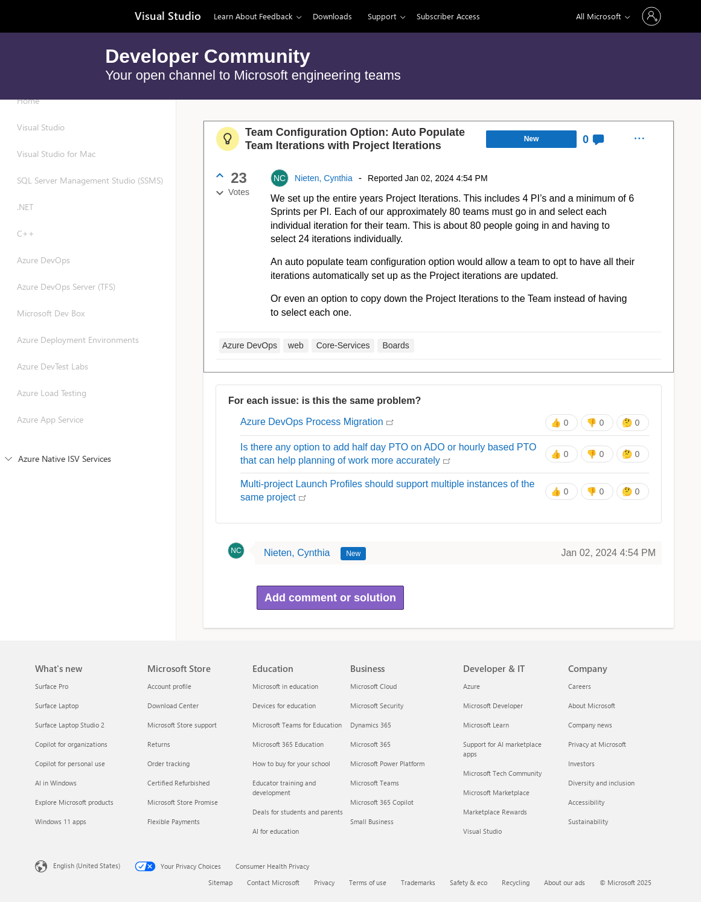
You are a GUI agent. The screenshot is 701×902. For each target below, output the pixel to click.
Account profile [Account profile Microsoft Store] (169, 686)
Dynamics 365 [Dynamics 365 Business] (370, 724)
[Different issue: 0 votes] (597, 422)
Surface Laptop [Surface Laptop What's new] (56, 705)
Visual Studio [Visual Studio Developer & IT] (482, 831)
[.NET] (88, 219)
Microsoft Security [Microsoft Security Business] (376, 705)
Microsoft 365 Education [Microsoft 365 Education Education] (288, 744)
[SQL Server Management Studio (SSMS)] (88, 192)
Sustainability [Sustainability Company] (588, 821)
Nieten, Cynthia (324, 178)
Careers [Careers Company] (579, 686)
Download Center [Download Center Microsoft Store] (173, 705)
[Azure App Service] (88, 431)
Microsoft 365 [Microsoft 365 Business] (370, 744)
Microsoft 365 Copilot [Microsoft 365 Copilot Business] (382, 802)
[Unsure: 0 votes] (632, 422)
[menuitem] (639, 138)
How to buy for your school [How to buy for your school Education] (291, 763)
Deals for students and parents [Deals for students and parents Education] (297, 811)
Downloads (332, 16)
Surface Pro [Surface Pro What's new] (51, 686)
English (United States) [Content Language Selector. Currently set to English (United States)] (86, 865)
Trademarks (418, 882)
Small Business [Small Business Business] (372, 821)
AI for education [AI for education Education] (275, 831)
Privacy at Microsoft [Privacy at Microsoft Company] (597, 744)
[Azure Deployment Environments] (88, 352)
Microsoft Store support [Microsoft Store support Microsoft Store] (182, 724)
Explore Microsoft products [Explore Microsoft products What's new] (74, 802)
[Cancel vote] (219, 193)
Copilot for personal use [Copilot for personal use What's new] (70, 763)
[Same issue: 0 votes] (561, 422)
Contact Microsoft (273, 882)
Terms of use (367, 882)
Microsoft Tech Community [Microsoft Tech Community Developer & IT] (502, 773)
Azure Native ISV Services (58, 459)
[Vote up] (219, 175)
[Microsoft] (76, 16)
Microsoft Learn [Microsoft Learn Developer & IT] (486, 724)
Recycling (516, 882)
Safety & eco (468, 882)
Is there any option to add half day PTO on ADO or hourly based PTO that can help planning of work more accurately (388, 455)
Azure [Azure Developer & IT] (471, 686)
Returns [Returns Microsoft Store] (158, 744)
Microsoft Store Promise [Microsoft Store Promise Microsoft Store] (182, 802)
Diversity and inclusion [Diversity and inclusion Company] (601, 782)
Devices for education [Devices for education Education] (284, 705)
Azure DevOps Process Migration (317, 422)
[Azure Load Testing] (88, 405)
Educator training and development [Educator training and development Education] (284, 787)
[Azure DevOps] (88, 272)
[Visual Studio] (167, 17)
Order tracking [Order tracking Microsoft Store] (168, 763)
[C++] (88, 245)
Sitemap (220, 882)
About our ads (564, 882)
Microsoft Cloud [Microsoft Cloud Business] (373, 686)
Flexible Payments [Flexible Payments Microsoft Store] (173, 821)
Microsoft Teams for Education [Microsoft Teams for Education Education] (297, 724)
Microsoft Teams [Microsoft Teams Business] (374, 782)
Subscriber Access (448, 16)
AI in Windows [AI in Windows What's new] (56, 782)
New (531, 139)
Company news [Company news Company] (590, 724)
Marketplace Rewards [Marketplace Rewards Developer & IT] (495, 811)
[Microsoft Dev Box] (88, 325)
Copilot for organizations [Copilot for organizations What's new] (71, 744)
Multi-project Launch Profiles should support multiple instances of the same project (387, 492)
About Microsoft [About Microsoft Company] (591, 705)
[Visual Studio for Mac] (88, 166)
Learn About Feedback (253, 16)
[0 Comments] (594, 139)
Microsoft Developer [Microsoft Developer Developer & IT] (493, 705)
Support (382, 16)
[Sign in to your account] (651, 16)
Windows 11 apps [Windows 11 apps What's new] (60, 821)
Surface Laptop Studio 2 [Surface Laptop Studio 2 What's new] (69, 724)
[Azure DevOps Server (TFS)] (88, 299)
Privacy (324, 882)
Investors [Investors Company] (581, 763)
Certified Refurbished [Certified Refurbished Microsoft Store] (178, 782)
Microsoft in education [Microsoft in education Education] (285, 686)
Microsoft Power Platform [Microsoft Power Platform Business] (387, 763)
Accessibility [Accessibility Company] (586, 802)
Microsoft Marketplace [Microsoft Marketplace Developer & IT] (496, 792)
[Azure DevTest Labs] (88, 378)
